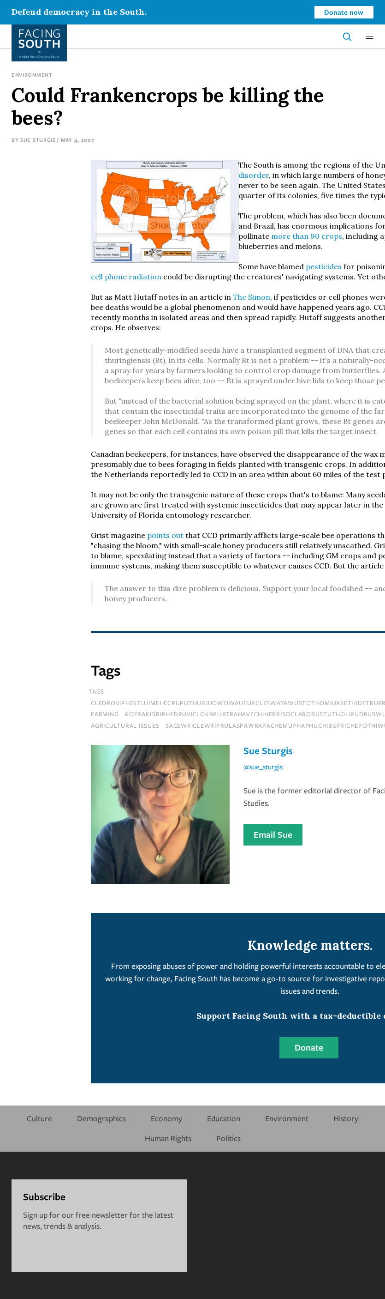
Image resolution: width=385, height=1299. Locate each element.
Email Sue (273, 834)
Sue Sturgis (38, 139)
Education (223, 1118)
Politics (228, 1138)
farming (104, 714)
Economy (166, 1118)
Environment (32, 74)
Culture (39, 1118)
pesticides (324, 266)
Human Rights (168, 1138)
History (345, 1118)
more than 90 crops (306, 236)
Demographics (101, 1118)
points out (165, 535)
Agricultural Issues (125, 725)
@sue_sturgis (263, 766)
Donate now (343, 12)
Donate (309, 1047)
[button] (369, 36)
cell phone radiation (126, 276)
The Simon (251, 297)
